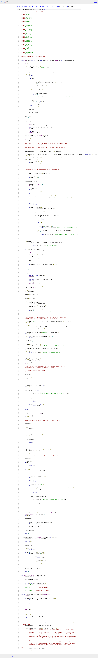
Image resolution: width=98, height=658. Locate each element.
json (96, 656)
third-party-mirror (22, 6)
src (62, 6)
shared (66, 6)
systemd (31, 6)
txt (92, 656)
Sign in (95, 2)
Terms (15, 656)
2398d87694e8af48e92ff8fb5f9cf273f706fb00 (46, 6)
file (44, 9)
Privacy (11, 656)
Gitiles (8, 656)
